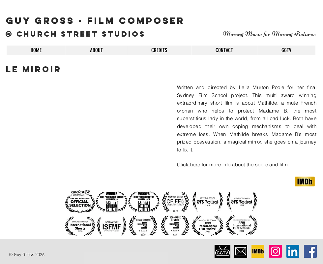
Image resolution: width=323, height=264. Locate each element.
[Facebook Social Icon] (310, 251)
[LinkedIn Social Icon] (292, 251)
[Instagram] (275, 251)
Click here (188, 164)
